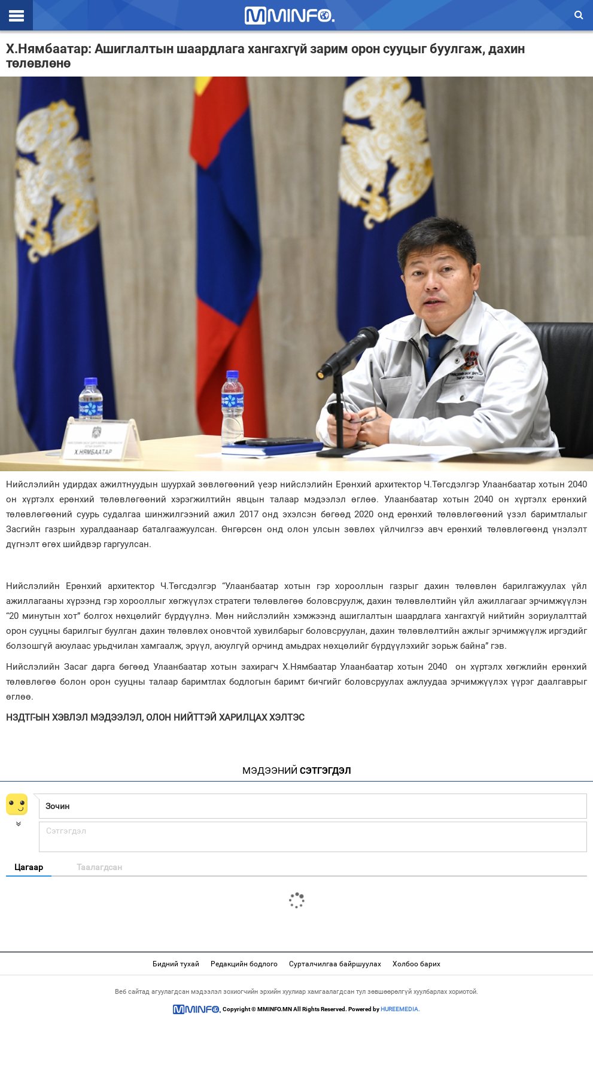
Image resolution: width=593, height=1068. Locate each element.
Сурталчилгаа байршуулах (335, 964)
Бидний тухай (176, 964)
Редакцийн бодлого (244, 964)
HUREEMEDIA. (400, 1009)
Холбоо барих (416, 964)
